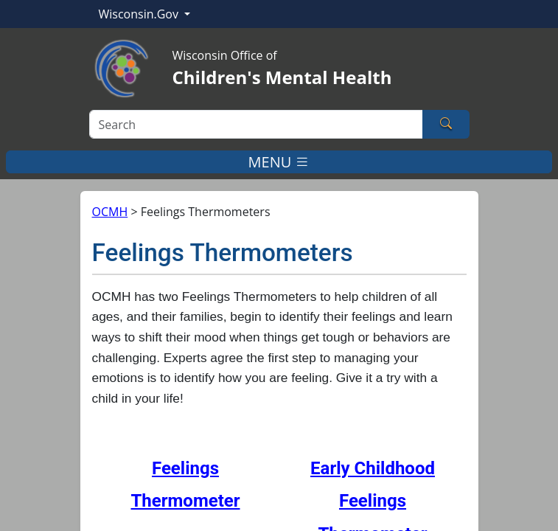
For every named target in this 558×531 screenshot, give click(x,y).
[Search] (256, 124)
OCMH (110, 212)
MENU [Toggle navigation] (279, 162)
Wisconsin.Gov (140, 14)
